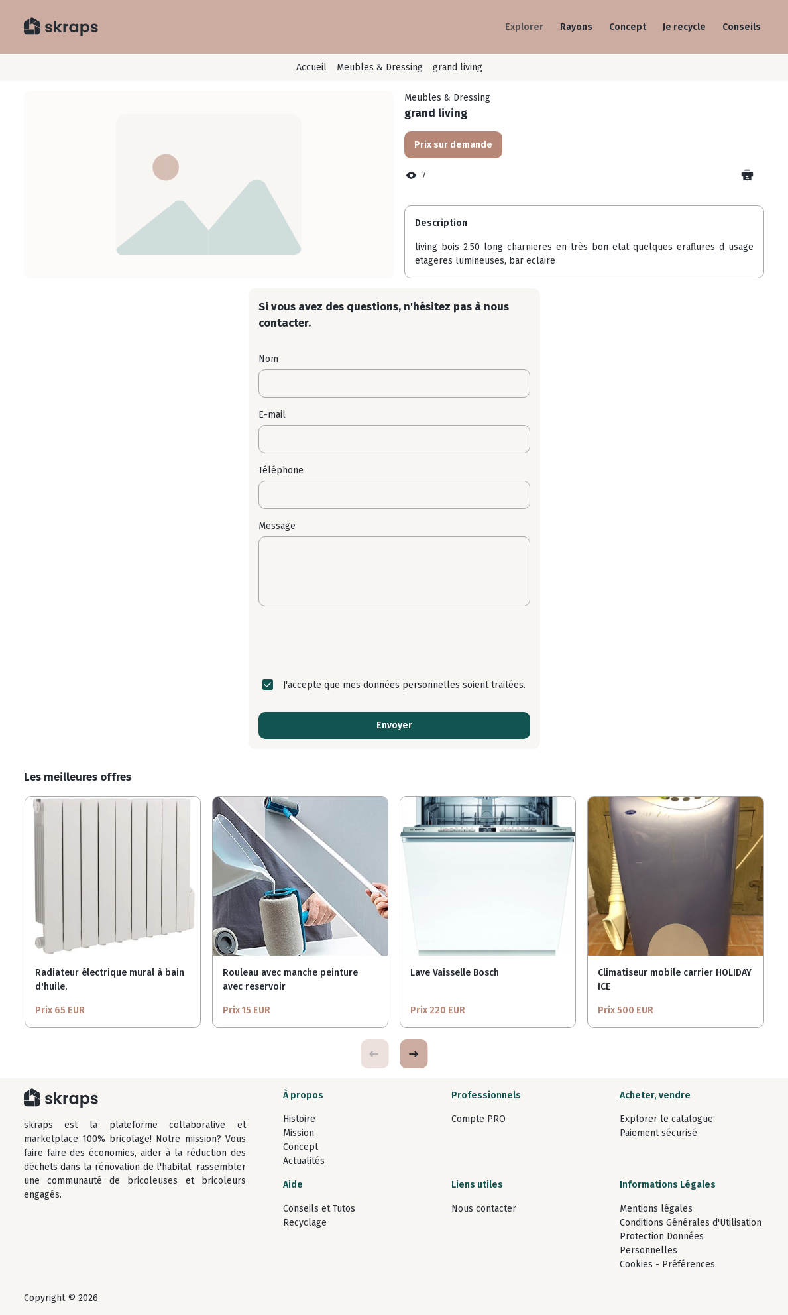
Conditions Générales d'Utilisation (690, 1222)
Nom (268, 359)
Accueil (311, 67)
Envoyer (394, 725)
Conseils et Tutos (319, 1208)
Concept (627, 26)
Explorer (524, 26)
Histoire (299, 1119)
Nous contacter (483, 1208)
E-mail (272, 414)
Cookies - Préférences (667, 1264)
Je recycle (684, 26)
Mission (298, 1133)
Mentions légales (656, 1208)
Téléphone (281, 470)
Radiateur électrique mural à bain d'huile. (109, 979)
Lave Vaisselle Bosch (454, 972)
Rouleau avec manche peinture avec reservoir (290, 979)
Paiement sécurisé (658, 1133)
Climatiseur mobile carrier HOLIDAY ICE (675, 979)
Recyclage (305, 1222)
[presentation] (394, 642)
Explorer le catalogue (666, 1119)
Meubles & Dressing (380, 67)
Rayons (576, 26)
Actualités (304, 1161)
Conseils (741, 26)
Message (277, 526)
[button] (413, 1053)
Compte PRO (478, 1119)
